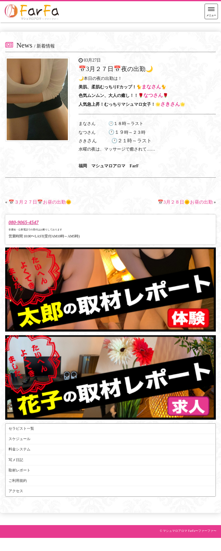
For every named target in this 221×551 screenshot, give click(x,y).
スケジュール (19, 439)
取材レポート (19, 470)
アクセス (16, 491)
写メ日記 (16, 460)
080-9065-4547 (24, 222)
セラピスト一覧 (21, 428)
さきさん (170, 104)
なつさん (153, 95)
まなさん (151, 86)
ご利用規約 (18, 480)
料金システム (19, 449)
